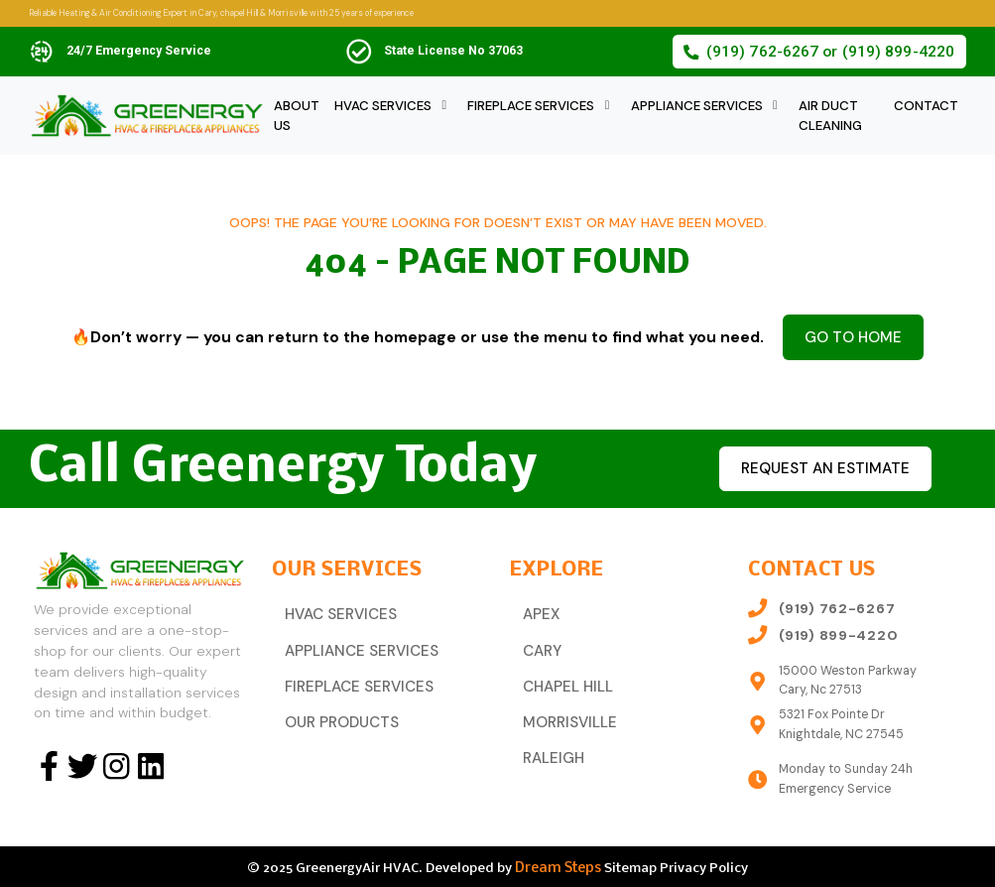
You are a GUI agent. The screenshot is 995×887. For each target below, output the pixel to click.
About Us (296, 115)
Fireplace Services (530, 105)
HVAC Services (383, 105)
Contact (926, 105)
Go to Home (852, 335)
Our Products (336, 709)
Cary (540, 643)
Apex (539, 609)
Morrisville (563, 709)
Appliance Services (697, 105)
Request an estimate (815, 464)
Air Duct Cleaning (830, 115)
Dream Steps (558, 864)
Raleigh (549, 742)
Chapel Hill (562, 676)
